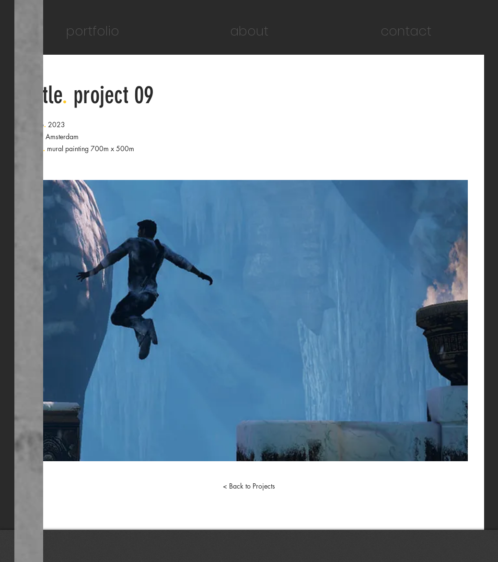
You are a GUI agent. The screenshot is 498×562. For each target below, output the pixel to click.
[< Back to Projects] (249, 486)
